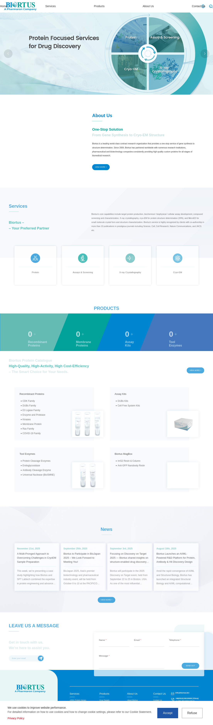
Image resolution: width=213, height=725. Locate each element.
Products (130, 6)
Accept (167, 713)
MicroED (76, 64)
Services (104, 6)
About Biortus (132, 700)
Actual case (61, 64)
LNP (86, 64)
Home (80, 6)
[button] (204, 53)
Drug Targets (104, 700)
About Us (156, 6)
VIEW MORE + (101, 167)
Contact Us (183, 6)
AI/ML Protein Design (78, 700)
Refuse (192, 713)
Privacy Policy (16, 718)
